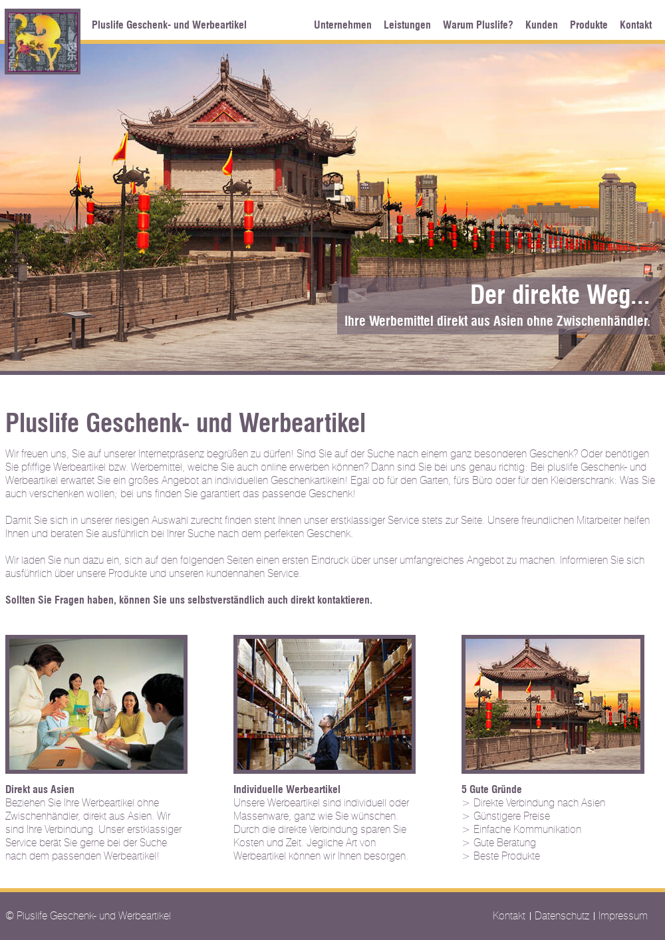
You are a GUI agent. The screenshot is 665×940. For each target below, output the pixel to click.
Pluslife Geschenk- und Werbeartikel (169, 25)
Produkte (589, 25)
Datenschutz (562, 915)
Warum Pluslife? (478, 25)
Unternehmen (343, 25)
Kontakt (636, 25)
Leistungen (407, 25)
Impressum (623, 915)
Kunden (541, 25)
